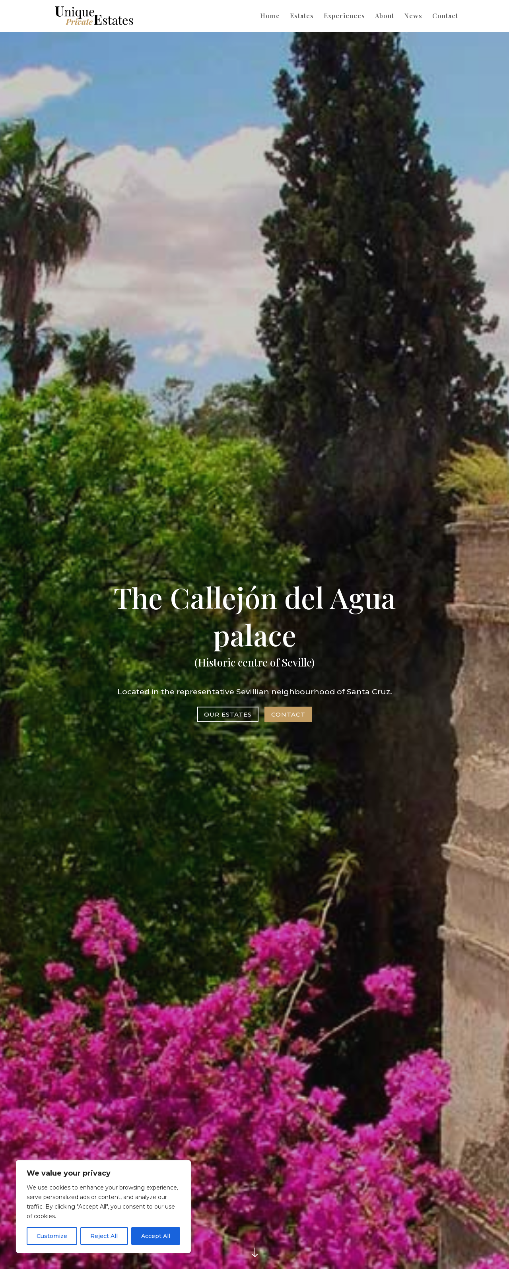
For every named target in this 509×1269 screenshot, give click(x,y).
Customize (52, 1236)
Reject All (104, 1236)
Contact (445, 16)
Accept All (155, 1236)
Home (270, 16)
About (384, 16)
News (413, 16)
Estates (302, 16)
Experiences (344, 16)
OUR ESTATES (228, 713)
